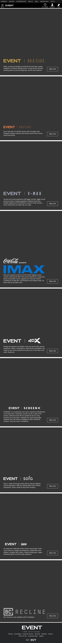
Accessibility (17, 634)
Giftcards (44, 634)
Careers (50, 634)
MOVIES (11, 1)
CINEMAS (4, 1)
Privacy (10, 634)
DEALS (30, 1)
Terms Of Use (23, 636)
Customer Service (28, 634)
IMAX (36, 1)
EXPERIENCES (21, 1)
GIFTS (53, 1)
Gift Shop (37, 634)
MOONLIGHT (44, 1)
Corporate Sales (33, 636)
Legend (41, 636)
